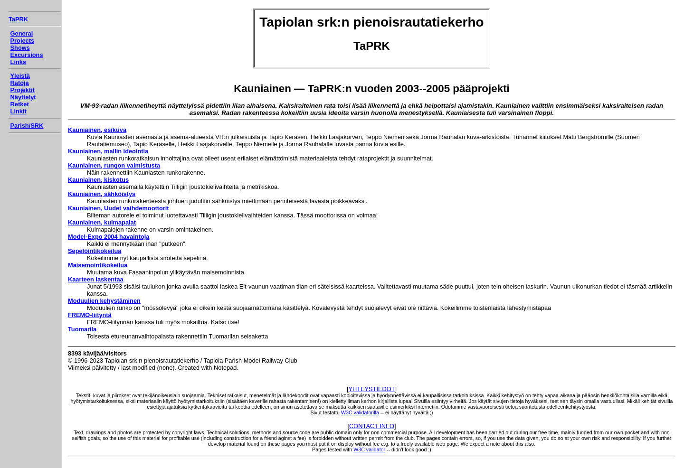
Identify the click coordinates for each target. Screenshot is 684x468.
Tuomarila (82, 329)
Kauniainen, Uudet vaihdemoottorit (118, 208)
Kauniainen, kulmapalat (102, 222)
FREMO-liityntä (90, 314)
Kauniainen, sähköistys (101, 193)
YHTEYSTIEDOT (371, 389)
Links (18, 62)
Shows (20, 47)
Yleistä (20, 75)
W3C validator (369, 449)
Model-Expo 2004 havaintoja (108, 236)
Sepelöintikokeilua (94, 250)
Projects (22, 40)
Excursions (26, 54)
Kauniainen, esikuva (97, 129)
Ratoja (19, 82)
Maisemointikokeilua (97, 265)
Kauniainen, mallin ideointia (108, 151)
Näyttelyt (23, 97)
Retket (19, 104)
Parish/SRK (27, 125)
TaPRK (18, 19)
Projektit (22, 90)
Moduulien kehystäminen (104, 300)
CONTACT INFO (371, 426)
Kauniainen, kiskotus (98, 179)
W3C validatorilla (360, 412)
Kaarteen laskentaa (96, 279)
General (21, 33)
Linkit (18, 111)
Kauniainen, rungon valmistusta (114, 165)
